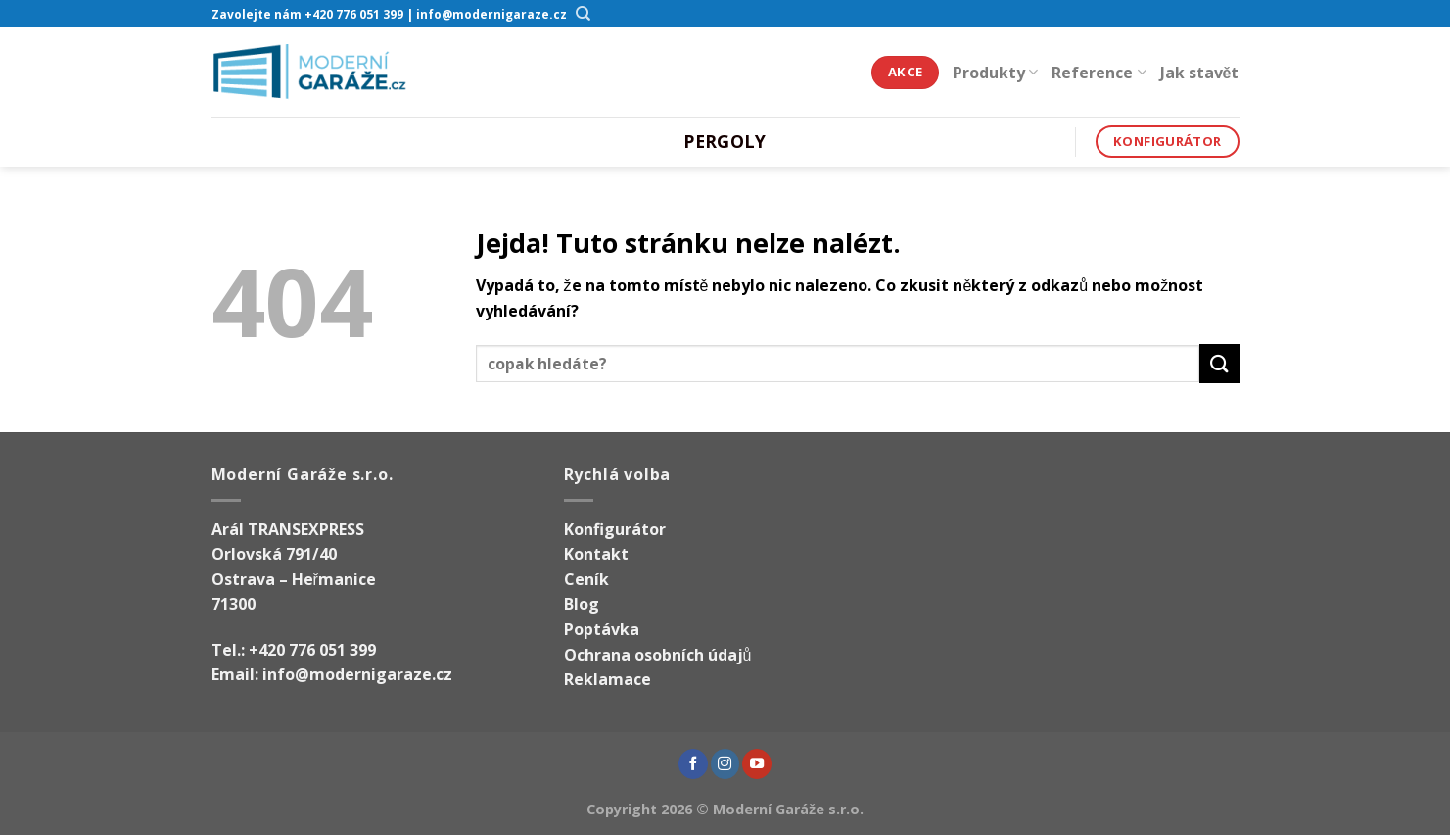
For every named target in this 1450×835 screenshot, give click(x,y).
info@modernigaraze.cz (357, 674)
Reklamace (607, 679)
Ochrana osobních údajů (658, 654)
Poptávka (601, 629)
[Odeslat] (1219, 363)
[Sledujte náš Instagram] (725, 763)
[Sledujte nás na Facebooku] (693, 763)
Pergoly (724, 141)
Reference (1099, 72)
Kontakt (596, 554)
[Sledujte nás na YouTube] (757, 763)
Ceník (586, 579)
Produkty (995, 72)
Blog (581, 603)
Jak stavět (1200, 72)
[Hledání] (584, 13)
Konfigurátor (615, 529)
